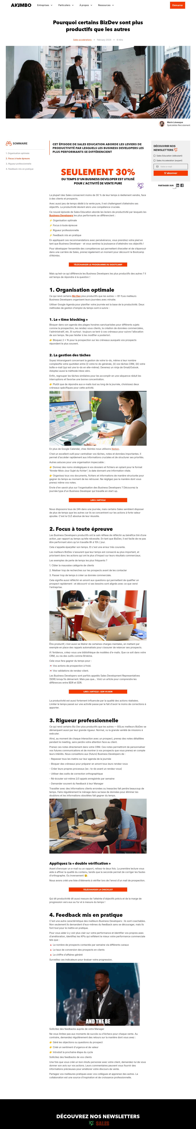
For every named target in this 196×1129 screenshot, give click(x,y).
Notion (115, 448)
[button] (45, 5)
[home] (21, 5)
